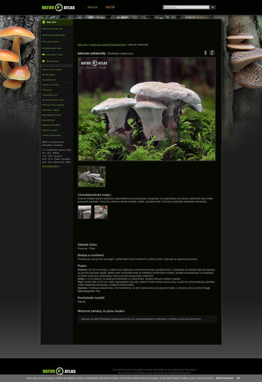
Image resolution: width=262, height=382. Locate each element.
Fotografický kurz (50, 95)
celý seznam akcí (50, 166)
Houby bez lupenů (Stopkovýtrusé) (108, 44)
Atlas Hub (93, 6)
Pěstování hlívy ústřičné (53, 105)
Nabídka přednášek (51, 125)
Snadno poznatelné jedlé (53, 35)
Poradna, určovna (50, 85)
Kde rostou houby (52, 54)
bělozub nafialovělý (138, 44)
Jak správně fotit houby (52, 100)
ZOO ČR (110, 6)
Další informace (224, 378)
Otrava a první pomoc (52, 69)
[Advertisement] (144, 31)
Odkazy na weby (49, 130)
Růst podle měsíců (50, 42)
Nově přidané (50, 61)
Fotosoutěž (47, 90)
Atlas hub (82, 44)
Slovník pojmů (48, 75)
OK (238, 378)
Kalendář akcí (48, 120)
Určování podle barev (52, 48)
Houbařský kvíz (49, 80)
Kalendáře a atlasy (50, 110)
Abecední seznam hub (52, 29)
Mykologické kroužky (51, 115)
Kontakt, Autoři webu (51, 135)
